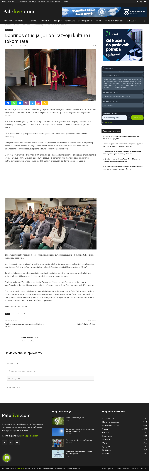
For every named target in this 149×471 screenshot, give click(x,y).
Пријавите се (23, 1)
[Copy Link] (45, 103)
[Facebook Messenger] (20, 103)
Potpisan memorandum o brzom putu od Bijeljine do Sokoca (24, 325)
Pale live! (131, 21)
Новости (20, 21)
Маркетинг (41, 1)
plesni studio (22, 314)
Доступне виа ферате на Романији (79, 440)
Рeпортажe (70, 21)
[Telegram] (32, 103)
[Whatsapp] (14, 103)
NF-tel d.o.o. (21, 468)
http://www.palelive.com (28, 341)
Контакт (65, 1)
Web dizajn (32, 1)
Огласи (33, 21)
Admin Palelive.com (11, 46)
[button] (144, 21)
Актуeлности (8, 30)
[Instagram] (38, 103)
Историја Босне (85, 21)
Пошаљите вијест (123, 469)
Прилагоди (108, 122)
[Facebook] (8, 103)
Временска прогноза (53, 1)
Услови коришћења (108, 469)
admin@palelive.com (29, 436)
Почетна (8, 21)
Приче (98, 21)
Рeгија (58, 21)
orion (13, 314)
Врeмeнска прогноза (114, 21)
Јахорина (46, 21)
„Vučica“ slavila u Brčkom (86, 324)
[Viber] (26, 103)
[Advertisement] (50, 181)
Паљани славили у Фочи (75, 418)
